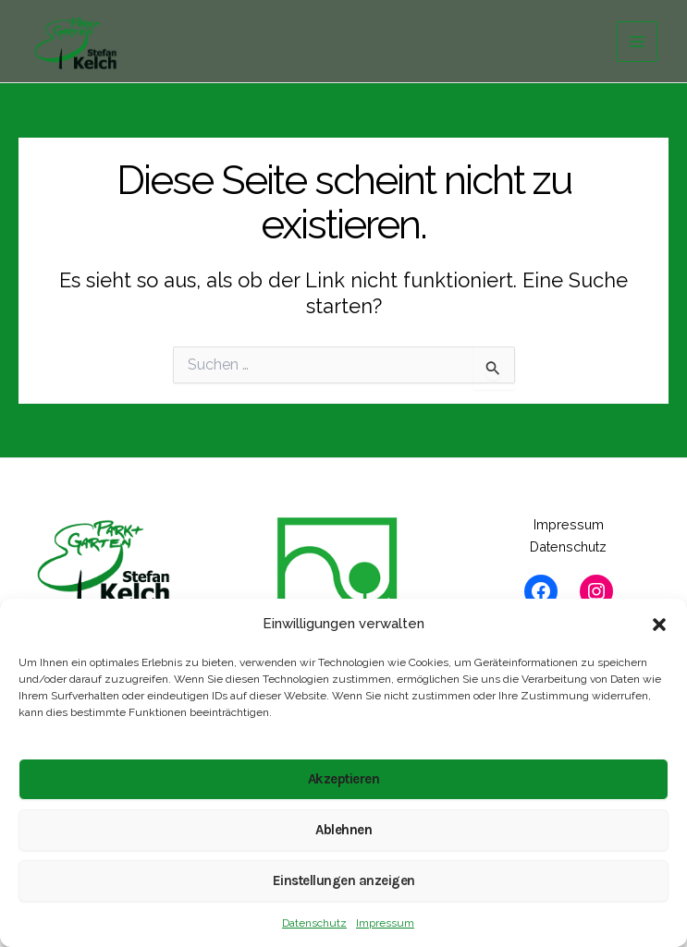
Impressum (385, 923)
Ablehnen (343, 829)
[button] (659, 624)
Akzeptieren (344, 779)
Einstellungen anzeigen (344, 880)
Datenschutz (314, 923)
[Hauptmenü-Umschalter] (637, 41)
